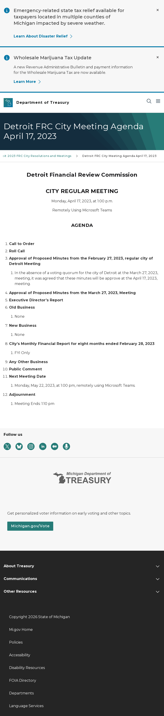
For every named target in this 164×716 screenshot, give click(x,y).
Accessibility (19, 655)
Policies (16, 642)
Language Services (26, 706)
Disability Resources (27, 668)
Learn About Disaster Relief (43, 36)
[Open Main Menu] (158, 101)
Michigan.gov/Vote (30, 526)
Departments (21, 693)
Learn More (27, 81)
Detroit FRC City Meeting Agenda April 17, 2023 (119, 156)
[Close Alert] (157, 10)
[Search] (149, 101)
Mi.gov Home (21, 629)
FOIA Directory (22, 680)
